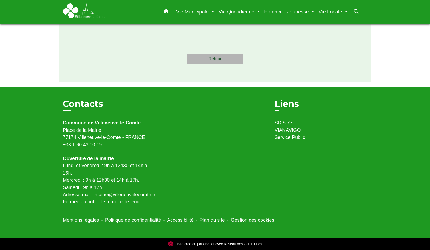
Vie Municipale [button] (193, 12)
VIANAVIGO (288, 130)
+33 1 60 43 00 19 (82, 144)
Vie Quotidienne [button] (237, 12)
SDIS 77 (284, 123)
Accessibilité (180, 220)
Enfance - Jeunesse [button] (287, 12)
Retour (215, 58)
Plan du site (212, 220)
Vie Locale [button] (331, 12)
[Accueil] (97, 12)
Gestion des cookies (252, 220)
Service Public (290, 137)
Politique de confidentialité (133, 220)
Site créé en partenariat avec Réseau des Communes (215, 244)
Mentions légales (81, 220)
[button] (166, 12)
